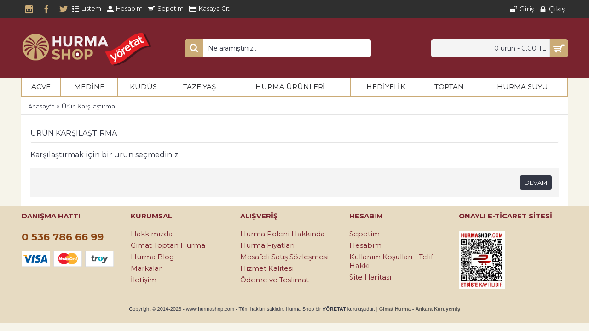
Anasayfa (41, 106)
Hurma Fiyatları (267, 245)
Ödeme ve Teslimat (274, 279)
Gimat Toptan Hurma (168, 245)
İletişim (143, 279)
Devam (536, 182)
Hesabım (365, 245)
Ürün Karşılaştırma (88, 106)
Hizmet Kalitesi (267, 268)
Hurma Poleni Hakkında (282, 233)
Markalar (146, 268)
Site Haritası (370, 277)
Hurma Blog (152, 256)
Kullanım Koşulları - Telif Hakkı (391, 261)
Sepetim (364, 233)
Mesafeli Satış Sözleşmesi (284, 256)
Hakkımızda (152, 233)
